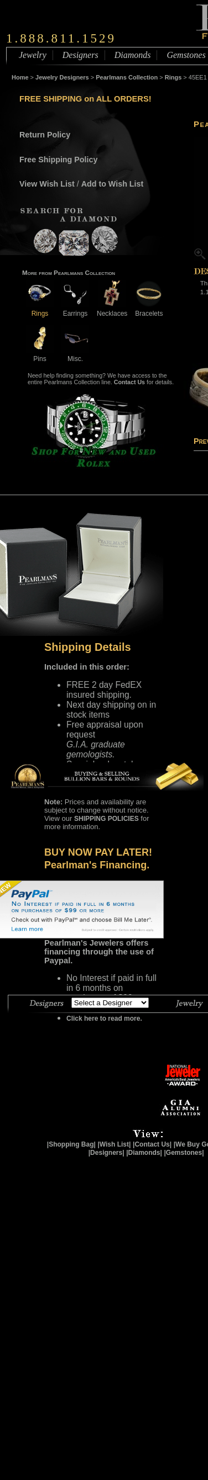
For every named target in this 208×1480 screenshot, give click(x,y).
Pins (40, 355)
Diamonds (133, 55)
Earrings (75, 309)
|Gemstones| (184, 1153)
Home (20, 77)
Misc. (75, 355)
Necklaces (112, 309)
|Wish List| (114, 1144)
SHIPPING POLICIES (106, 819)
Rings (173, 77)
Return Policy (44, 134)
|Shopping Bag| (71, 1144)
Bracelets (149, 309)
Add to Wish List (112, 183)
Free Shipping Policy (58, 159)
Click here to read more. (104, 1018)
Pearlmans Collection (127, 77)
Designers (80, 55)
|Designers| (106, 1153)
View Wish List (47, 183)
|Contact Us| (152, 1144)
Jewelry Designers (62, 77)
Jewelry (32, 55)
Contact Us (129, 382)
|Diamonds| (144, 1153)
